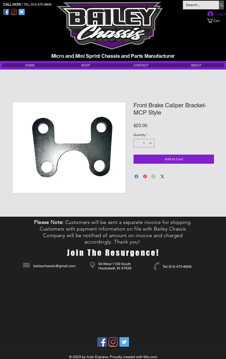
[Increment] (151, 143)
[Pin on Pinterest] (145, 176)
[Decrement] (137, 143)
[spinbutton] (144, 143)
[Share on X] (162, 176)
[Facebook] (6, 12)
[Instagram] (14, 12)
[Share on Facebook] (136, 176)
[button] (215, 20)
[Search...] (198, 5)
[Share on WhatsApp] (153, 176)
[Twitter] (22, 12)
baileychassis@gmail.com (54, 266)
